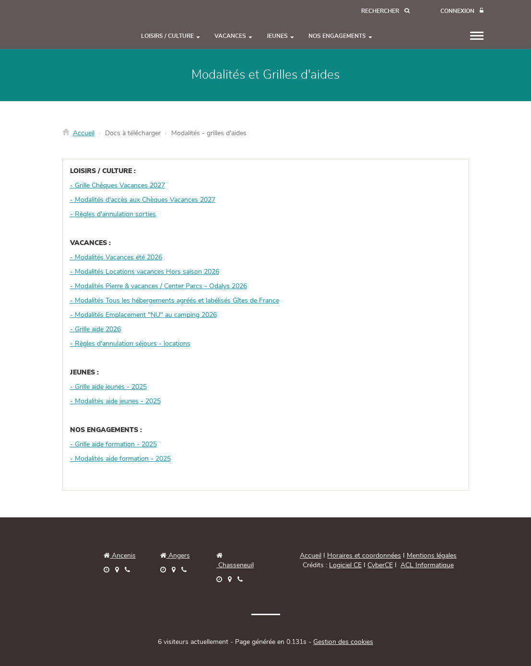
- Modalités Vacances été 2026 (116, 257)
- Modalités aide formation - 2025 (120, 459)
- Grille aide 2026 (95, 329)
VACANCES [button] (233, 36)
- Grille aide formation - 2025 (113, 444)
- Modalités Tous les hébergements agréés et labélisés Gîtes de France (174, 300)
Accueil (83, 133)
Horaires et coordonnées (364, 555)
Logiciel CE (345, 565)
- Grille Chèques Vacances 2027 (117, 185)
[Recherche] (385, 11)
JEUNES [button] (280, 36)
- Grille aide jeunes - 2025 (108, 387)
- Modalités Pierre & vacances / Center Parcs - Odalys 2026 (158, 286)
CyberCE (380, 565)
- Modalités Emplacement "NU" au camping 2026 (143, 315)
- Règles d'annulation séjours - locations (130, 343)
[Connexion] (462, 11)
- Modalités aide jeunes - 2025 (115, 401)
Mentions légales (432, 555)
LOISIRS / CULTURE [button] (170, 36)
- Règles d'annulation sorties (113, 214)
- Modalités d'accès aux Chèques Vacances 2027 (142, 200)
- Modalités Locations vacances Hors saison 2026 (144, 272)
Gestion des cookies (343, 642)
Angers (178, 555)
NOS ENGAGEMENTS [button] (340, 36)
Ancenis (120, 555)
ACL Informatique (427, 565)
